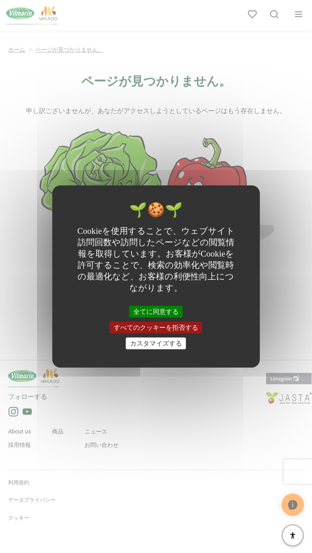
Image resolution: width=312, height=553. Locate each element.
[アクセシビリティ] (293, 535)
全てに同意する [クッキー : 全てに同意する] (156, 311)
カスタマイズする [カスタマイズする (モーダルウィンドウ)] (156, 343)
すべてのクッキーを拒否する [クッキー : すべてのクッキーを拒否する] (156, 327)
